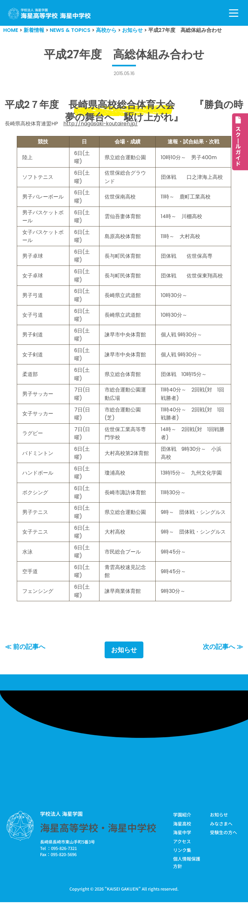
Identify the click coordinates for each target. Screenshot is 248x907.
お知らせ (124, 654)
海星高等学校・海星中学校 (98, 832)
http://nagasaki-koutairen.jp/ (101, 124)
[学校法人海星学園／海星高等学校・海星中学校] (49, 14)
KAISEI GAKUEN (123, 894)
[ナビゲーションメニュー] (233, 13)
